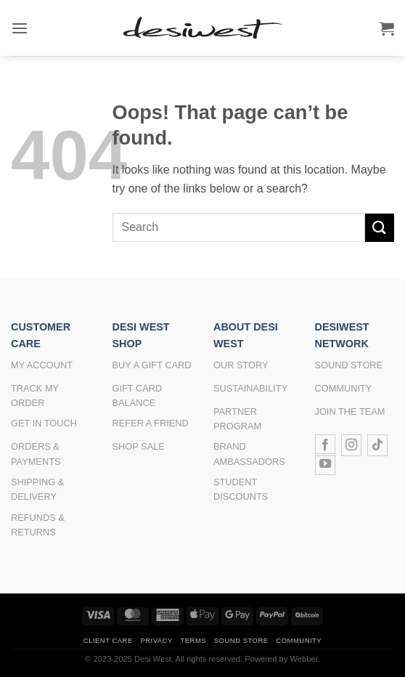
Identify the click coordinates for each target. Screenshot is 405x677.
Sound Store (241, 640)
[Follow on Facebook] (325, 445)
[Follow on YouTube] (325, 464)
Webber (303, 658)
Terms (193, 640)
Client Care (108, 640)
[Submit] (379, 228)
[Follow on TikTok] (377, 445)
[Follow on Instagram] (351, 445)
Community (299, 640)
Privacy (156, 640)
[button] (19, 28)
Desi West (152, 658)
